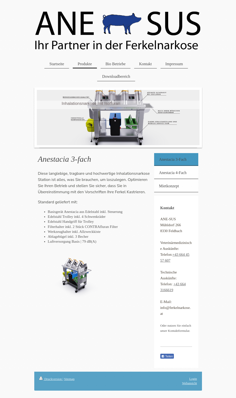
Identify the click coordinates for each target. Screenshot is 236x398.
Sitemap (69, 379)
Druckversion (51, 379)
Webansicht (189, 383)
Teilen (167, 356)
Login (193, 379)
